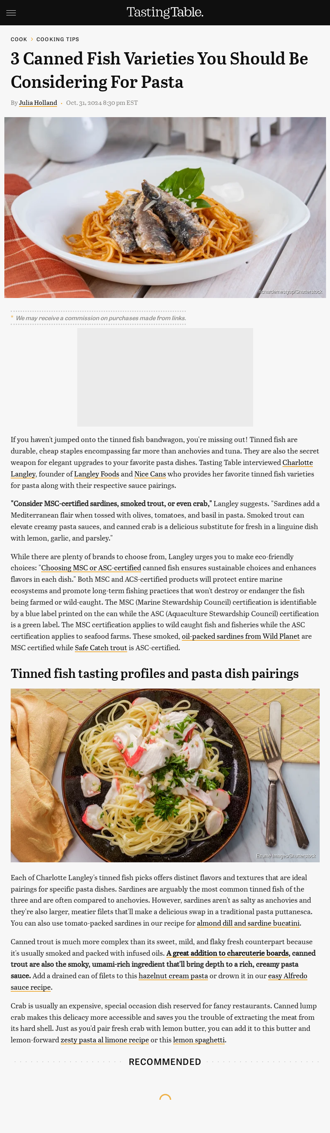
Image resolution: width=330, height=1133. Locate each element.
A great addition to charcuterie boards (227, 953)
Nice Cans (150, 473)
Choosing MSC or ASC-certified (91, 567)
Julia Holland (38, 102)
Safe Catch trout (101, 647)
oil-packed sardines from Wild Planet (241, 636)
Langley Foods (96, 473)
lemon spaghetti (199, 1039)
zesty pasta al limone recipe (105, 1039)
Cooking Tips (57, 39)
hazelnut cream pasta (173, 975)
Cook (19, 39)
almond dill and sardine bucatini (248, 923)
